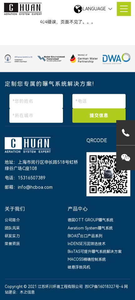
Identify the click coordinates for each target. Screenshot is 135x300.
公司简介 (12, 220)
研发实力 (12, 236)
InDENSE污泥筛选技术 (87, 244)
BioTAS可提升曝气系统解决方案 (95, 252)
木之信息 (27, 292)
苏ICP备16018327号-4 (104, 287)
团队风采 (12, 228)
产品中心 (78, 209)
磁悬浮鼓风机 (79, 268)
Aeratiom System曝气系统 (90, 228)
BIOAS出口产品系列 (85, 236)
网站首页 (36, 21)
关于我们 (15, 209)
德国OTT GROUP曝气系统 (90, 220)
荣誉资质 (12, 244)
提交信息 (99, 116)
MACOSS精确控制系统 (87, 259)
